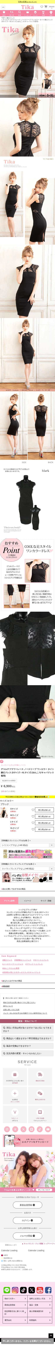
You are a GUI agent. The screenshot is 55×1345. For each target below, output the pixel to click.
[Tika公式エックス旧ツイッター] (23, 1129)
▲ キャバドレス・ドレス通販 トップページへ (38, 1243)
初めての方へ (10, 1299)
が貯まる (15, 1114)
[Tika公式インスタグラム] (7, 1129)
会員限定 (15, 1096)
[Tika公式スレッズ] (15, 1129)
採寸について (8, 1006)
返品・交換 (33, 1305)
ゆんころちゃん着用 (11, 968)
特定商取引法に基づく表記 (14, 1312)
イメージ (27, 901)
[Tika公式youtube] (48, 1129)
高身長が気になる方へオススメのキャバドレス (21, 972)
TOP (3, 18)
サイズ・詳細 (46, 901)
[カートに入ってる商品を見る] (46, 7)
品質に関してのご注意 (11, 1010)
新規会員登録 (27, 1205)
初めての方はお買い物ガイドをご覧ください (19, 1002)
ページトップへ (51, 1335)
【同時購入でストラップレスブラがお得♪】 (19, 864)
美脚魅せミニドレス (23, 960)
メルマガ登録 (27, 1235)
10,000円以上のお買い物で (15, 1077)
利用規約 (32, 1320)
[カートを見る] (45, 6)
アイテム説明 (9, 901)
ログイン (27, 1220)
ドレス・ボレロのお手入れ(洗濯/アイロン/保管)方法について (25, 1013)
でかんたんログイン (40, 1114)
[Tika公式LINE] (31, 1129)
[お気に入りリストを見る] (41, 7)
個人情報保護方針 (36, 1311)
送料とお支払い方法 (37, 1299)
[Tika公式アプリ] (27, 1141)
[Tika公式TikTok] (40, 1129)
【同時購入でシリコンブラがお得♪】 (16, 841)
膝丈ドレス (11, 18)
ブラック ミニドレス (34, 964)
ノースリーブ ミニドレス (13, 964)
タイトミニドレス (41, 960)
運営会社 (8, 1320)
